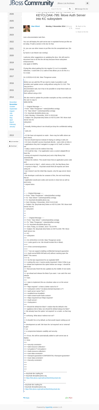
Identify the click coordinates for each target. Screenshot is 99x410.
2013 (12, 135)
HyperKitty (49, 407)
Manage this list (81, 9)
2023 (12, 35)
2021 (12, 49)
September (13, 109)
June (11, 115)
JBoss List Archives (42, 3)
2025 (12, 21)
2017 (12, 76)
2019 (12, 62)
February (13, 124)
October (12, 106)
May (11, 118)
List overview (13, 141)
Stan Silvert (35, 26)
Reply (26, 398)
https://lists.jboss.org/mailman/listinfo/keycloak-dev (43, 378)
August (12, 111)
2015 (12, 90)
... (24, 80)
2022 (12, 42)
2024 (12, 28)
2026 (12, 14)
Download (13, 146)
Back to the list (82, 32)
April (11, 120)
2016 (12, 83)
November (13, 104)
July (11, 113)
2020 (12, 55)
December (13, 102)
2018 (12, 69)
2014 (12, 97)
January (12, 126)
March (12, 122)
